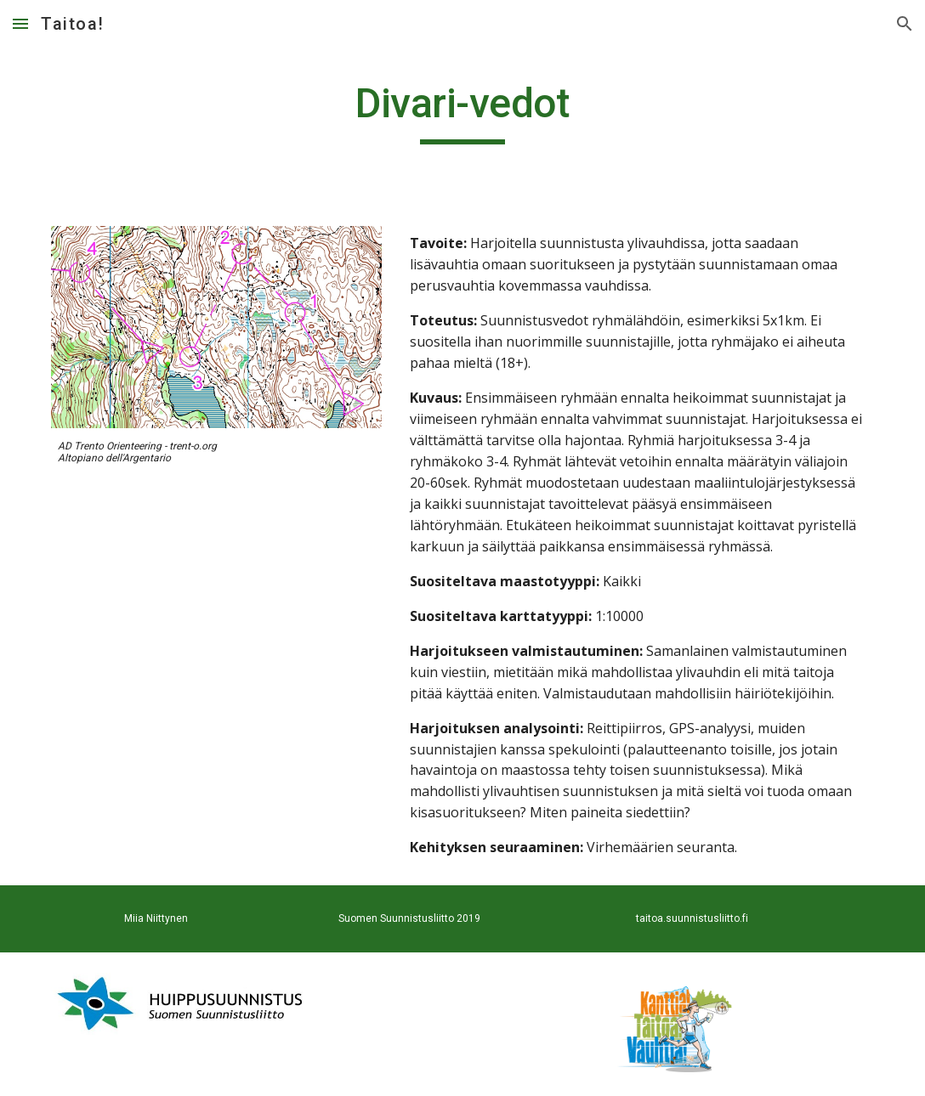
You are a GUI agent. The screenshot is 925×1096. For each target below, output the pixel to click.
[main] (463, 111)
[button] (20, 23)
